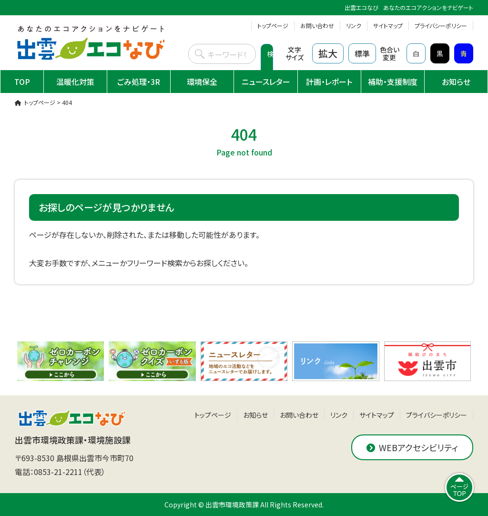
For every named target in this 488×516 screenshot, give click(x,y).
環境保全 (202, 81)
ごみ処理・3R (138, 81)
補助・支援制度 (392, 81)
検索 (270, 63)
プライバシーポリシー (441, 25)
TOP (22, 81)
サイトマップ (388, 25)
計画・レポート (329, 81)
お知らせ (456, 81)
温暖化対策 (75, 81)
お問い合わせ (317, 25)
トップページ (272, 25)
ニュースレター (266, 81)
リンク (353, 25)
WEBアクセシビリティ (412, 447)
